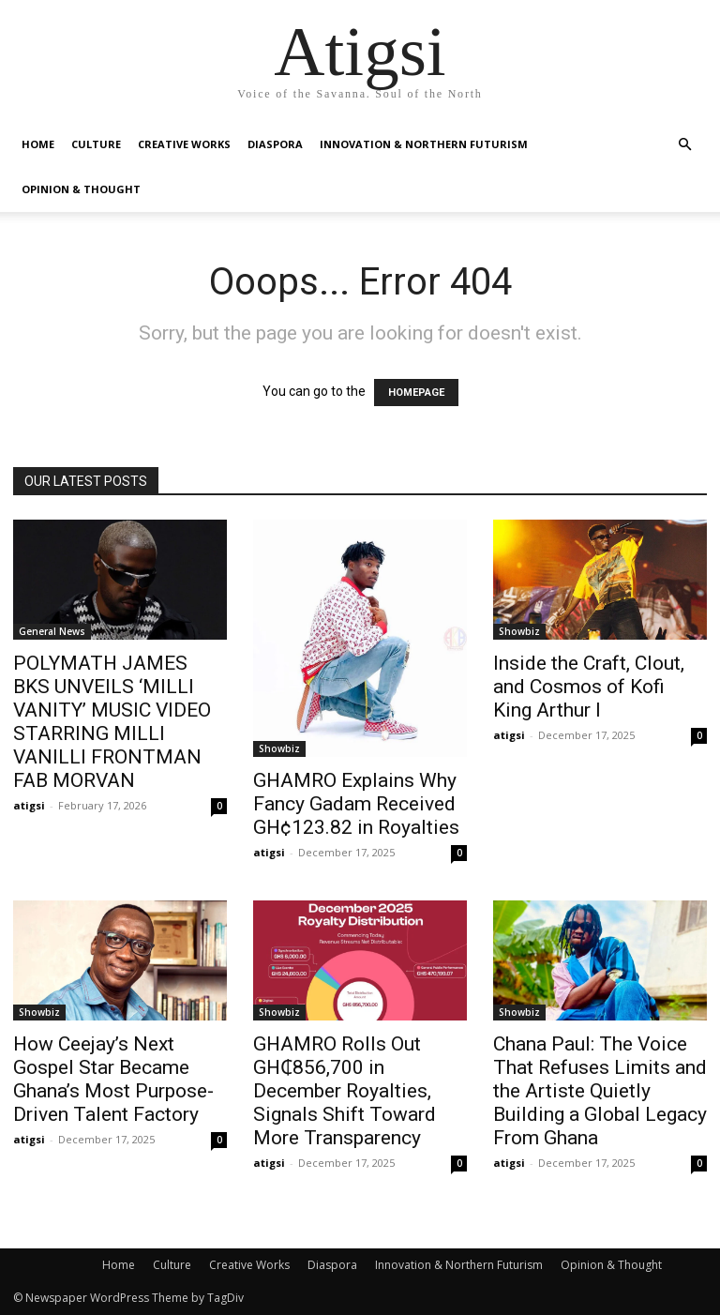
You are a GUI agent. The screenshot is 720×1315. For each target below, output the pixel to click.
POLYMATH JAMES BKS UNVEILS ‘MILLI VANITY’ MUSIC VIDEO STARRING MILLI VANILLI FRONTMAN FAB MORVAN (112, 722)
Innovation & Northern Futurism (424, 144)
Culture (96, 144)
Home (38, 144)
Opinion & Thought (81, 189)
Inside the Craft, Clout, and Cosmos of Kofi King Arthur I (588, 686)
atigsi (29, 805)
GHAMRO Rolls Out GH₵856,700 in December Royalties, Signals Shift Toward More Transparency (344, 1091)
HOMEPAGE (416, 392)
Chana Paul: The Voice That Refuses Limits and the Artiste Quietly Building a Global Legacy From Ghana (600, 1091)
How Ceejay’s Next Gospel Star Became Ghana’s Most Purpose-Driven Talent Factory (113, 1079)
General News (52, 631)
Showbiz (279, 748)
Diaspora (275, 144)
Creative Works (184, 144)
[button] (684, 145)
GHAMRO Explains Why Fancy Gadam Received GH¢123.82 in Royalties (356, 804)
